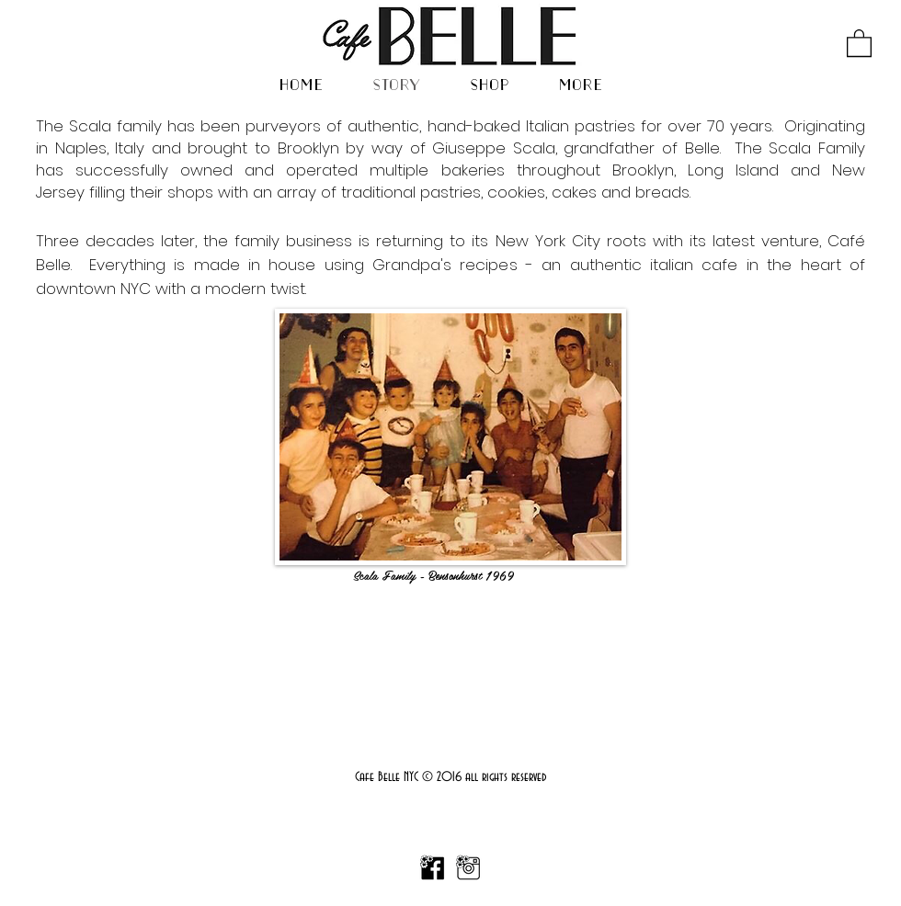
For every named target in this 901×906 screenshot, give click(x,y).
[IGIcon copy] (467, 868)
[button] (859, 42)
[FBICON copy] (432, 868)
